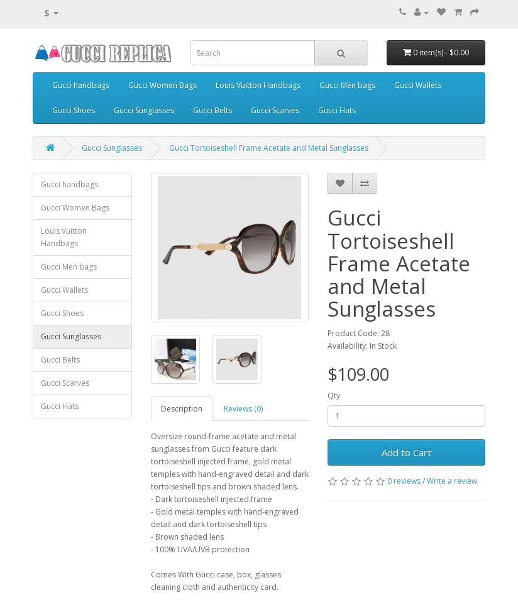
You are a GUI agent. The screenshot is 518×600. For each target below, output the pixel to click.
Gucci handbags (80, 85)
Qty (334, 395)
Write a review (452, 481)
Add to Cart (406, 452)
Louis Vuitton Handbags (258, 85)
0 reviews (404, 481)
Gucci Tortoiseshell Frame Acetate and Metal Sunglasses (268, 148)
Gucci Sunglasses (144, 110)
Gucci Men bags (347, 85)
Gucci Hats (337, 110)
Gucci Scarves (275, 110)
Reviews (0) (243, 408)
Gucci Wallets (417, 85)
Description (181, 408)
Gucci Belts (212, 110)
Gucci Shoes (73, 110)
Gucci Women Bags (162, 85)
